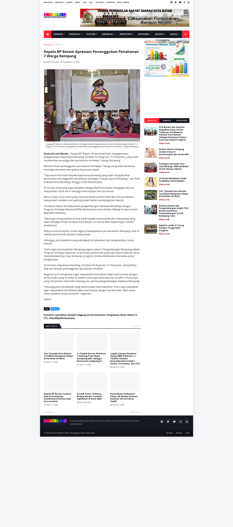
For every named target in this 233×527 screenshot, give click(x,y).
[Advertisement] (166, 97)
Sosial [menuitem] (174, 34)
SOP (85, 2)
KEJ (91, 2)
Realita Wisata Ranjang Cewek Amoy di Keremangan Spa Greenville (174, 152)
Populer (151, 120)
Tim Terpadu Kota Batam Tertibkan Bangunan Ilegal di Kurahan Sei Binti (58, 356)
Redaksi (59, 2)
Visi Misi (99, 2)
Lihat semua (136, 326)
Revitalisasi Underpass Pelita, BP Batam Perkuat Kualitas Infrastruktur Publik (124, 398)
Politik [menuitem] (91, 34)
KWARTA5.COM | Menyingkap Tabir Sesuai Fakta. (75, 433)
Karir (69, 2)
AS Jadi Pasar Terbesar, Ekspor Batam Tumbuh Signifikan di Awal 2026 (89, 396)
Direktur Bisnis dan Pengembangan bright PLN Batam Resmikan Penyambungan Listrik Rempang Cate (173, 211)
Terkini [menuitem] (58, 34)
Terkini (166, 120)
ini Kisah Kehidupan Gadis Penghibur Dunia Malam (172, 179)
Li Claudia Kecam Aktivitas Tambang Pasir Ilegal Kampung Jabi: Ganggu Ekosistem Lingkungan (91, 357)
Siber (77, 2)
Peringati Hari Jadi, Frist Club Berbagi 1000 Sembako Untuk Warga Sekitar (174, 166)
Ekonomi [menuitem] (143, 34)
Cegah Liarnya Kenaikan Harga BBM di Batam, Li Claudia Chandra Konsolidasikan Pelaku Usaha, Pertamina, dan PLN (125, 358)
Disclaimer (123, 2)
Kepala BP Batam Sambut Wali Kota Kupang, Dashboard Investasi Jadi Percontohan (57, 398)
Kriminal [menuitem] (107, 34)
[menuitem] (47, 34)
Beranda (48, 2)
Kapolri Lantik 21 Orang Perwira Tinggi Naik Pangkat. (171, 228)
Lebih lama (134, 412)
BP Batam (58, 44)
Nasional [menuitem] (74, 34)
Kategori (181, 120)
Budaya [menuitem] (159, 34)
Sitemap (110, 2)
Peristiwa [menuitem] (126, 34)
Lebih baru (49, 412)
